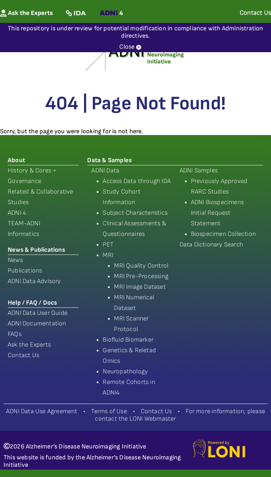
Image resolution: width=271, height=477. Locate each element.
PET (108, 244)
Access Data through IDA (137, 181)
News (15, 260)
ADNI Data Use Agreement (42, 411)
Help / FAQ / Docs (32, 302)
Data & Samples (109, 160)
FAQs (15, 334)
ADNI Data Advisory (34, 281)
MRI (108, 255)
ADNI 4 (17, 212)
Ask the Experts (29, 344)
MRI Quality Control (141, 265)
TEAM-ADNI (24, 223)
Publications (25, 270)
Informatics (23, 234)
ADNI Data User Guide (37, 313)
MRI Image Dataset (139, 287)
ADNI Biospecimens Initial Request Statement (217, 212)
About (16, 160)
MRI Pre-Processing (141, 276)
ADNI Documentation (37, 323)
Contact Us (23, 355)
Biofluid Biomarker (128, 339)
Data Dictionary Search (211, 244)
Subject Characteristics (135, 212)
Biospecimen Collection (223, 234)
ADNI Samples (199, 170)
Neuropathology (125, 371)
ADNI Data (105, 170)
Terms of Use (109, 411)
